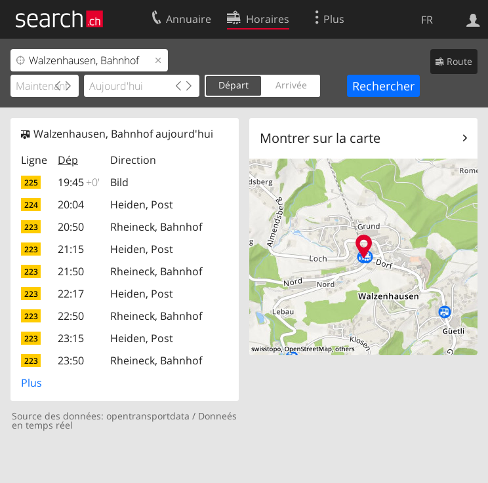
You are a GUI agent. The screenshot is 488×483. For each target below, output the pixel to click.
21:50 (71, 271)
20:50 (71, 227)
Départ (233, 85)
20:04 (71, 204)
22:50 (71, 316)
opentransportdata (148, 416)
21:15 (71, 249)
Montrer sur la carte (320, 138)
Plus (31, 383)
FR (427, 19)
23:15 (71, 338)
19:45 (79, 182)
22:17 (71, 293)
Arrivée (291, 85)
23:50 (71, 360)
